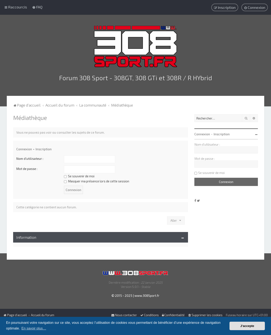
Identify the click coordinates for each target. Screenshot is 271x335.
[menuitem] (37, 6)
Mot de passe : (26, 168)
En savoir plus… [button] (33, 328)
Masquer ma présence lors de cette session (96, 180)
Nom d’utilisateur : (29, 158)
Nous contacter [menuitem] (124, 315)
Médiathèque (30, 116)
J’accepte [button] (247, 326)
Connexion (24, 148)
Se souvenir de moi (79, 175)
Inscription (44, 148)
